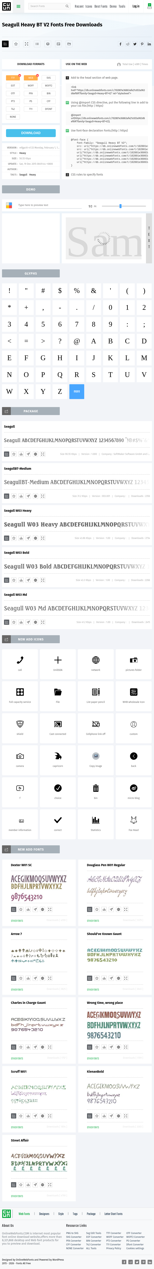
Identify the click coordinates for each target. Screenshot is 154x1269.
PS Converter (133, 1240)
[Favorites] (16, 44)
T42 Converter (93, 1244)
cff (49, 101)
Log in (136, 6)
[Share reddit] (127, 43)
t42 (13, 109)
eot (13, 85)
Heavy (22, 153)
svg (49, 77)
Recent (79, 7)
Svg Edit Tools (93, 1233)
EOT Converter (93, 1237)
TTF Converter (113, 1233)
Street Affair (20, 1140)
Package (91, 1214)
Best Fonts (101, 7)
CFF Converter (73, 1244)
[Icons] (58, 44)
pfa (31, 93)
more (77, 391)
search (67, 6)
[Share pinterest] (142, 43)
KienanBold (95, 1071)
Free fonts (7, 6)
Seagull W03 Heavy (17, 511)
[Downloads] (21, 454)
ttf (13, 77)
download (31, 133)
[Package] (48, 44)
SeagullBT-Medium (17, 468)
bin (49, 93)
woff (31, 85)
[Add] (5, 44)
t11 (30, 109)
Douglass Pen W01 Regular (106, 865)
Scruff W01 (19, 1071)
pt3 (13, 101)
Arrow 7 (16, 934)
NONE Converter (75, 1248)
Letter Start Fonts (113, 1214)
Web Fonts (24, 1214)
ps (30, 101)
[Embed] (35, 454)
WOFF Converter (115, 1237)
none (13, 116)
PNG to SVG (72, 1233)
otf (13, 93)
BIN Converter (93, 1240)
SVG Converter (73, 1237)
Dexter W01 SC (21, 865)
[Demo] (26, 44)
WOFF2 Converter (135, 1237)
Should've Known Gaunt (104, 934)
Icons (88, 7)
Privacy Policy (113, 1248)
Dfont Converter (135, 1244)
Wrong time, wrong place (105, 1003)
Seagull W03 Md (15, 595)
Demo (113, 7)
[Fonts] (69, 44)
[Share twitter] (135, 43)
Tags (75, 1214)
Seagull (23, 174)
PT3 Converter (113, 1240)
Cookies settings (135, 1248)
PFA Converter (73, 1240)
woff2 (48, 85)
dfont (48, 109)
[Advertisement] (32, 238)
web (30, 77)
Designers (44, 1214)
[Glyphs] (37, 44)
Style (61, 1214)
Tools (122, 7)
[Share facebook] (120, 43)
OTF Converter (134, 1233)
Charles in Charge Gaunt (28, 1003)
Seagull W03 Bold (16, 553)
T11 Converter (113, 1244)
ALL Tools (91, 1248)
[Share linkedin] (149, 43)
